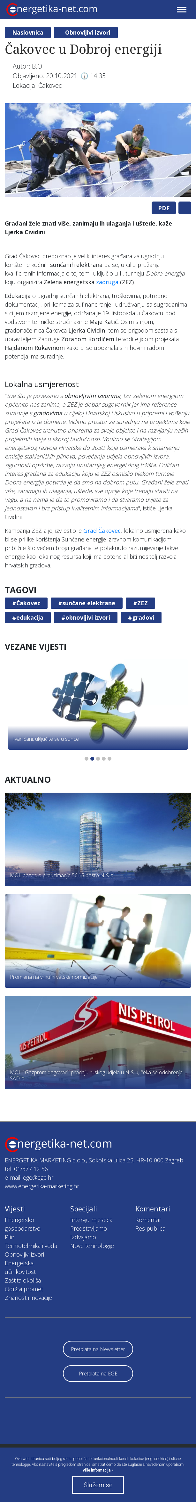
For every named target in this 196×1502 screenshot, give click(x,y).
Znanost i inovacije (28, 1297)
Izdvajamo (83, 1237)
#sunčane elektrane (86, 603)
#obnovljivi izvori (85, 617)
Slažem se (98, 1485)
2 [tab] (92, 759)
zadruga (107, 282)
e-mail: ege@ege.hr (29, 1177)
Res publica (150, 1228)
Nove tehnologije (92, 1246)
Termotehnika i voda (31, 1246)
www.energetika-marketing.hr (42, 1186)
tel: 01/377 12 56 (26, 1169)
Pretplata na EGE (98, 1373)
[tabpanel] (98, 150)
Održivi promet (24, 1289)
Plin (9, 1237)
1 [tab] (86, 759)
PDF (164, 208)
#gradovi (141, 617)
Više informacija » (98, 1470)
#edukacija (27, 617)
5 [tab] (109, 759)
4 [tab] (104, 759)
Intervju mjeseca (91, 1220)
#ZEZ (140, 603)
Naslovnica (27, 32)
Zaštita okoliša (23, 1280)
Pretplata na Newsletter (98, 1349)
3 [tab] (98, 759)
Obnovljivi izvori (87, 32)
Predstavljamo (88, 1228)
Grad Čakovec (102, 530)
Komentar (148, 1220)
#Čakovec (26, 603)
